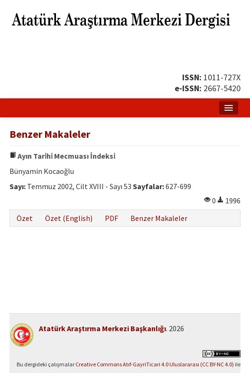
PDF (111, 218)
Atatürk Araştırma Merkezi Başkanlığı (102, 328)
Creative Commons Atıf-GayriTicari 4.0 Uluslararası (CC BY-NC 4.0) (154, 364)
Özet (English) (69, 218)
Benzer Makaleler (158, 218)
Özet (25, 218)
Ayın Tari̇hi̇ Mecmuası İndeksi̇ (62, 156)
